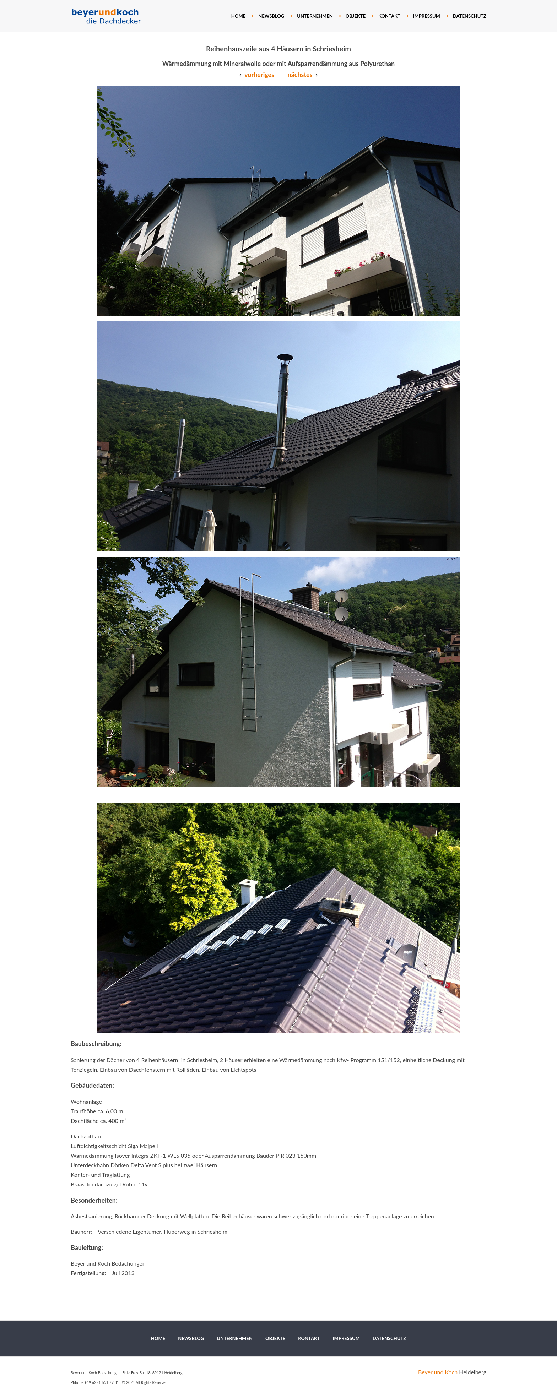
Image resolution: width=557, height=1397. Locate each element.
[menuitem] (238, 16)
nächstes (299, 74)
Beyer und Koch (438, 1372)
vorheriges (257, 74)
